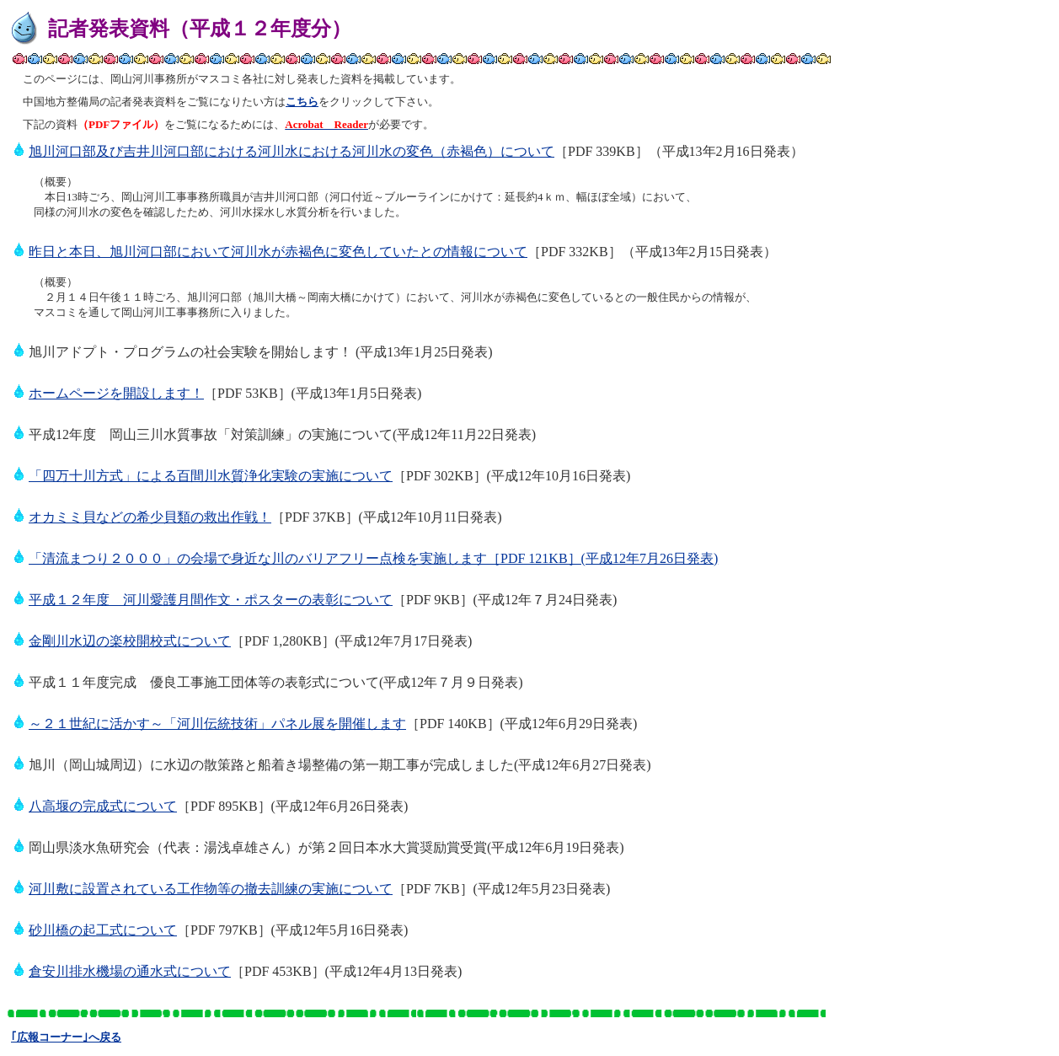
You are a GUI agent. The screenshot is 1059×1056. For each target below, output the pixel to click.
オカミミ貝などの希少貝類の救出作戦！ (150, 517)
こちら (302, 101)
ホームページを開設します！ (116, 393)
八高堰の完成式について (103, 806)
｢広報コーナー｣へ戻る (66, 1037)
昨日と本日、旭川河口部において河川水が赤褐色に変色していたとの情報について (278, 251)
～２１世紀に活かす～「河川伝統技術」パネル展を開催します (217, 723)
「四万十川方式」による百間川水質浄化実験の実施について (211, 476)
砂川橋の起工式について (103, 930)
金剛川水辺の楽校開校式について (130, 641)
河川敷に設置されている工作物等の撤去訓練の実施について (211, 889)
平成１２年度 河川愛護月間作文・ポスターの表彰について (211, 599)
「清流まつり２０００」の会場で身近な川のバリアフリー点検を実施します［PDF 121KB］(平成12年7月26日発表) (373, 558)
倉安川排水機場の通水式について (130, 971)
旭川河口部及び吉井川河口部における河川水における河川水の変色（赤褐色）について (291, 151)
